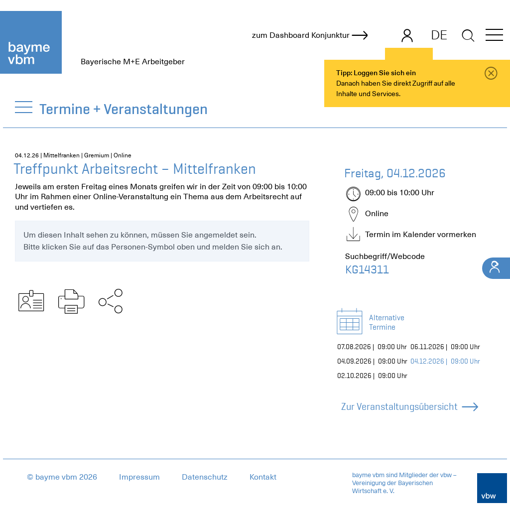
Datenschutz (205, 477)
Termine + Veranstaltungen (124, 109)
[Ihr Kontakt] (496, 268)
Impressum (139, 477)
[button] (494, 36)
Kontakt (263, 477)
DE (439, 34)
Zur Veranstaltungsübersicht (409, 407)
